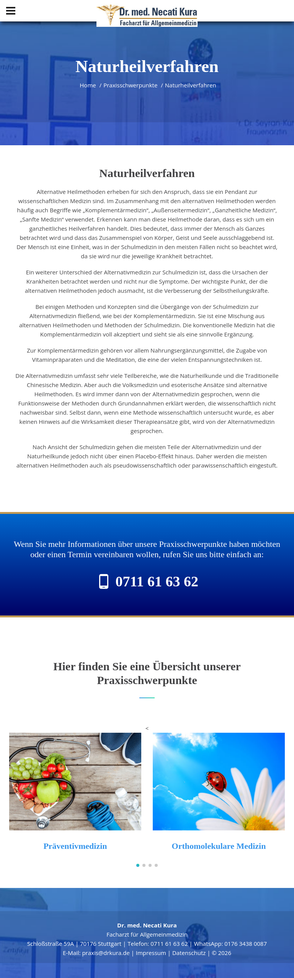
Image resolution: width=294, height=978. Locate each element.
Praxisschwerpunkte (130, 85)
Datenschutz (189, 953)
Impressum (151, 953)
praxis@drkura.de (105, 953)
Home (88, 85)
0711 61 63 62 (157, 581)
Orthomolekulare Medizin (219, 846)
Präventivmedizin (75, 846)
